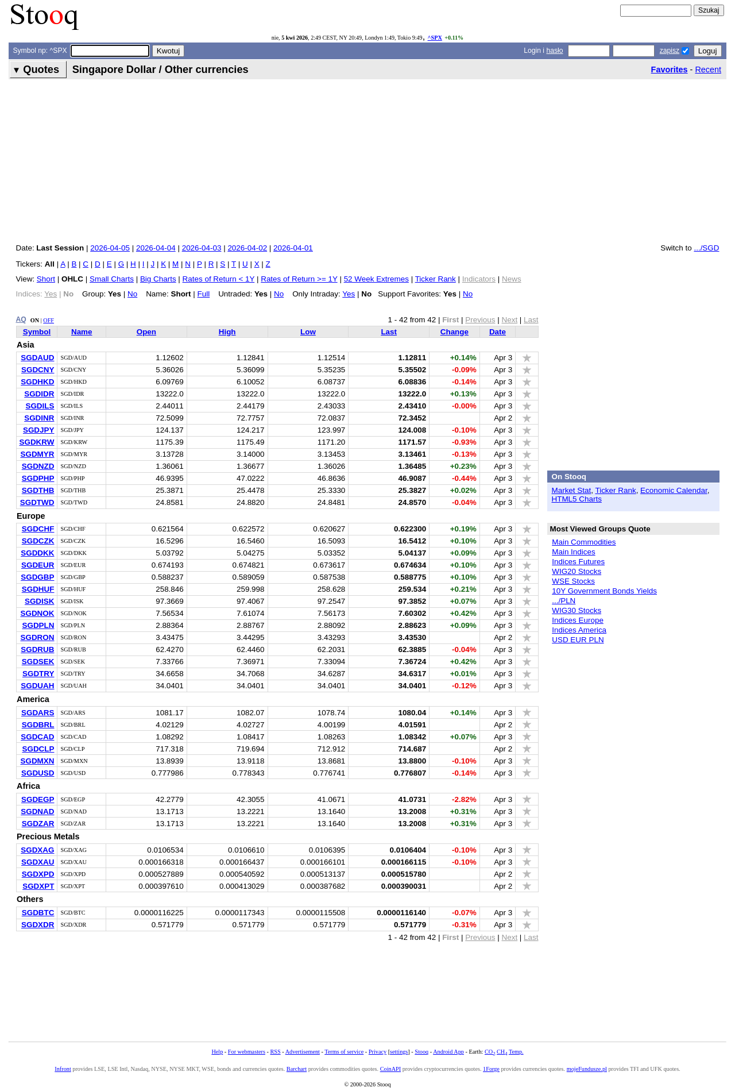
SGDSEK (38, 661)
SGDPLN (38, 625)
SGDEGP (38, 799)
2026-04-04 (156, 248)
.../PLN (563, 600)
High (227, 331)
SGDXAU (38, 862)
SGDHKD (37, 381)
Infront (63, 1069)
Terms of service (343, 1051)
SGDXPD (38, 874)
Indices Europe (578, 620)
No (132, 294)
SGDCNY (38, 369)
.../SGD (706, 248)
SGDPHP (38, 478)
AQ (21, 319)
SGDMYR (37, 454)
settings (399, 1051)
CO (490, 1051)
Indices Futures (578, 561)
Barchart (297, 1069)
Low (308, 331)
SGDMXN (37, 761)
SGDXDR (38, 924)
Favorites (669, 69)
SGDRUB (37, 649)
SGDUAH (37, 685)
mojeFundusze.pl (587, 1069)
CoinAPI (390, 1069)
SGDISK (40, 601)
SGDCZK (38, 541)
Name (81, 331)
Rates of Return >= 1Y (299, 279)
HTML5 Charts (577, 499)
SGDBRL (38, 724)
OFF (48, 320)
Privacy (377, 1051)
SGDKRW (37, 442)
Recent (708, 69)
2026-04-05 (110, 248)
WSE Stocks (573, 581)
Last (389, 331)
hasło (554, 51)
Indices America (579, 630)
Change (454, 331)
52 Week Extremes (376, 279)
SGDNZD (38, 466)
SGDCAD (37, 737)
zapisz (669, 51)
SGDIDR (39, 394)
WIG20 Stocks (576, 571)
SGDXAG (37, 850)
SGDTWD (37, 502)
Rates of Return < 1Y (219, 279)
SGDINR (39, 418)
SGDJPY (39, 430)
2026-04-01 (293, 248)
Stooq (421, 1051)
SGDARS (38, 712)
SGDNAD (37, 811)
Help (217, 1051)
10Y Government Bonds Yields (604, 591)
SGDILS (39, 406)
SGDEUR (38, 565)
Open (146, 331)
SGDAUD (37, 357)
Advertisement (302, 1051)
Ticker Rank (435, 279)
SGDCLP (38, 749)
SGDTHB (38, 490)
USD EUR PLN (578, 639)
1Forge (491, 1069)
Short (46, 279)
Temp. (516, 1051)
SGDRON (37, 637)
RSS (275, 1051)
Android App (448, 1051)
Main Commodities (584, 542)
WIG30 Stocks (576, 610)
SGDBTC (38, 912)
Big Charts (158, 279)
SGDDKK (37, 553)
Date (497, 331)
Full (204, 294)
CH (502, 1051)
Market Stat (571, 490)
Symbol (37, 331)
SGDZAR (38, 823)
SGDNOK (37, 613)
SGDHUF (38, 589)
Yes (348, 294)
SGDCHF (38, 529)
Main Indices (573, 552)
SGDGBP (37, 577)
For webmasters (246, 1051)
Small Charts (112, 279)
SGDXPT (38, 886)
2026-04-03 (202, 248)
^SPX (435, 37)
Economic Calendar (673, 490)
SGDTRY (38, 673)
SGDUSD (38, 773)
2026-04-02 (247, 248)
